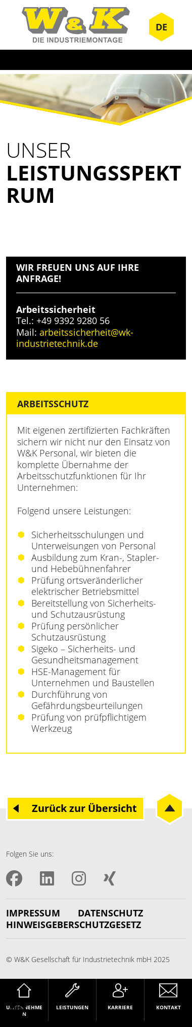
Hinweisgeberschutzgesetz (73, 925)
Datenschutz (110, 913)
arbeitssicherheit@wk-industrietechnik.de (74, 338)
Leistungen (72, 1007)
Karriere (120, 1007)
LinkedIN (47, 878)
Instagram (79, 878)
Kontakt (168, 1007)
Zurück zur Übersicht (84, 808)
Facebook (14, 878)
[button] (18, 1008)
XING (110, 878)
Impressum (33, 913)
